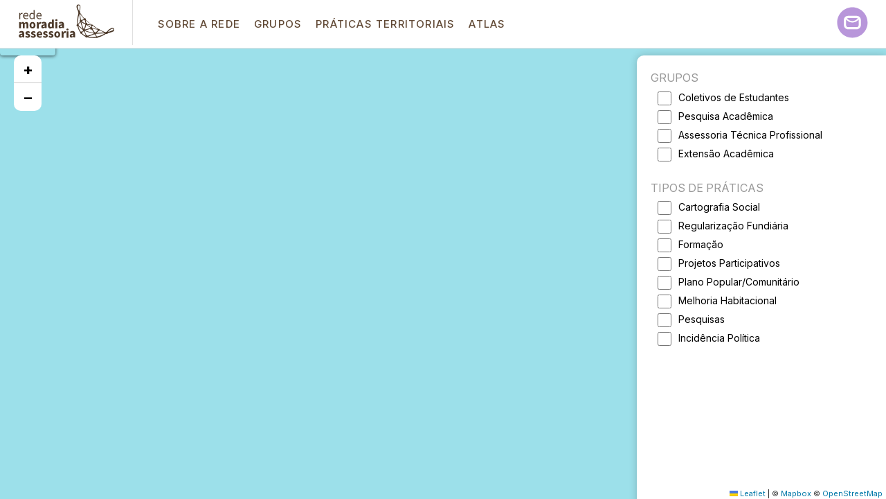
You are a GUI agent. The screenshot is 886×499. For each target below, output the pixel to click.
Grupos (278, 23)
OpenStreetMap (852, 493)
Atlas (487, 23)
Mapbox (796, 493)
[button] (28, 69)
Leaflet (748, 493)
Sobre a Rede (199, 23)
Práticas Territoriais (385, 23)
